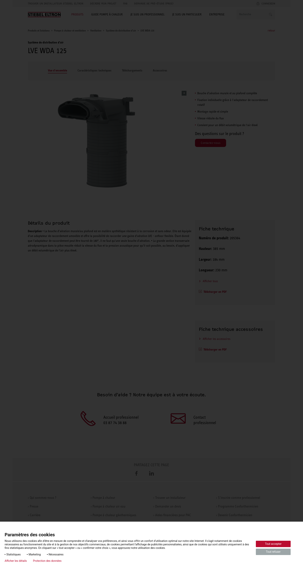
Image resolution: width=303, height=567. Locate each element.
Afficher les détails (16, 560)
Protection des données (47, 560)
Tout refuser (273, 551)
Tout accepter (273, 543)
